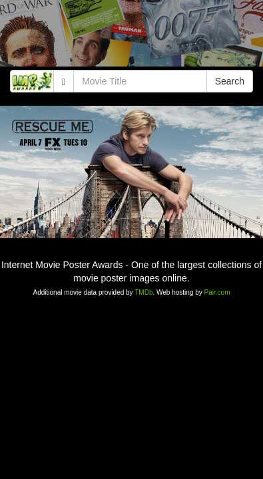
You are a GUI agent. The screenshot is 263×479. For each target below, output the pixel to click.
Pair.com (217, 292)
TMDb (143, 292)
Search (229, 81)
